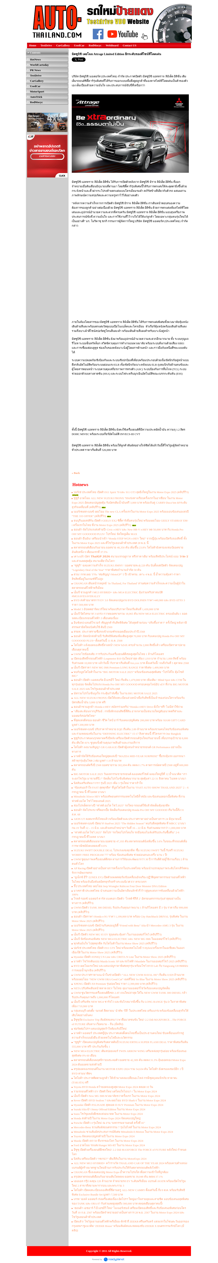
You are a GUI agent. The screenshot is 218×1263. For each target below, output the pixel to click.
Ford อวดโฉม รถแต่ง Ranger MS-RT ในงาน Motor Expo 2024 (109, 1145)
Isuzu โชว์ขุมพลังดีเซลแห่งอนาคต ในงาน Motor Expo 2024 (108, 1113)
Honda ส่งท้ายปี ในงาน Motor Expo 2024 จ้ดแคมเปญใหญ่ (107, 1118)
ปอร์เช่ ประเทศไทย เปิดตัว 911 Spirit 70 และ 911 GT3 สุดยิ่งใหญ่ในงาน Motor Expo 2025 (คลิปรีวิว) (131, 492)
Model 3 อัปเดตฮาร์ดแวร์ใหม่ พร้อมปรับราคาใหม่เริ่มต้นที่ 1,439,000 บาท (116, 609)
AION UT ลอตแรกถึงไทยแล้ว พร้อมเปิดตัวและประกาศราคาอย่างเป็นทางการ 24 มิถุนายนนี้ (127, 819)
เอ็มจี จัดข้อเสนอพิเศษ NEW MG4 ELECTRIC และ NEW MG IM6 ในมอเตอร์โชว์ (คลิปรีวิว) (127, 939)
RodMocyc (95, 45)
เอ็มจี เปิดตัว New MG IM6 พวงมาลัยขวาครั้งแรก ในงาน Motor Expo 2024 (117, 1095)
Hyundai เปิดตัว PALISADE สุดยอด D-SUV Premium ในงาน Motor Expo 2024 (118, 1104)
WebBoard (112, 45)
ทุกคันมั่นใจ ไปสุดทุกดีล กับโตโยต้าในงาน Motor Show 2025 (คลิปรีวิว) (115, 943)
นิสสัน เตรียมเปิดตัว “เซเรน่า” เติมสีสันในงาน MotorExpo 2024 (110, 1158)
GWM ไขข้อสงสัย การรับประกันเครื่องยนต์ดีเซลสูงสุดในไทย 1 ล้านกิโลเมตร (119, 654)
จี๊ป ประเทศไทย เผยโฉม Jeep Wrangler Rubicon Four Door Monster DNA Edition (120, 886)
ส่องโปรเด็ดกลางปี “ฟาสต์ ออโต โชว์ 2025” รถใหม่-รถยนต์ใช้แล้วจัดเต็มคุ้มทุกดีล (121, 805)
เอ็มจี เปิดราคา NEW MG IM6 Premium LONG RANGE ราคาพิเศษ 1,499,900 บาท (122, 667)
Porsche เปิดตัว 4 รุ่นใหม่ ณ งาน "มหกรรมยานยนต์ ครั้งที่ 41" (109, 1122)
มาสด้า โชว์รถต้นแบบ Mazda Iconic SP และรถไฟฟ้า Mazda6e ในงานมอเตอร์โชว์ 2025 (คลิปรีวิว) (130, 961)
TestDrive (46, 45)
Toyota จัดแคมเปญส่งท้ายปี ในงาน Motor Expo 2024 (104, 1136)
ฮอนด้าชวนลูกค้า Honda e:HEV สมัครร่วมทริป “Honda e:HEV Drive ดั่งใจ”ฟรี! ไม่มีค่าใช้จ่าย (128, 706)
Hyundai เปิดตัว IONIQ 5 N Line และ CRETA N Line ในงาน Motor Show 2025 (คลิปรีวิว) (125, 956)
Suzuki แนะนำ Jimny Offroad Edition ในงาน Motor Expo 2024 (109, 1109)
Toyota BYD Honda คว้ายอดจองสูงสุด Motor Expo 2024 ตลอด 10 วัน (113, 1087)
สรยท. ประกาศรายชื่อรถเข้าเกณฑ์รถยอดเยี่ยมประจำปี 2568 (109, 631)
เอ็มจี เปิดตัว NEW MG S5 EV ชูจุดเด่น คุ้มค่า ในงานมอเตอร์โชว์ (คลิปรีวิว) (118, 934)
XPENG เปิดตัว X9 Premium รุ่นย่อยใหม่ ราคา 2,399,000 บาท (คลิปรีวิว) (115, 983)
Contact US (129, 45)
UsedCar (79, 45)
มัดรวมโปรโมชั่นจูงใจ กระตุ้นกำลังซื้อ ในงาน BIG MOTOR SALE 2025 (115, 693)
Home (32, 45)
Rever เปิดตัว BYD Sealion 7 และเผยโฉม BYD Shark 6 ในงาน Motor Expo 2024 (120, 1100)
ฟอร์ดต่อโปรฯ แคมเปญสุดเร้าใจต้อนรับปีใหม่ (100, 1028)
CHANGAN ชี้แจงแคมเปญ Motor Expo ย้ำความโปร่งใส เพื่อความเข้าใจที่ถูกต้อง (121, 1172)
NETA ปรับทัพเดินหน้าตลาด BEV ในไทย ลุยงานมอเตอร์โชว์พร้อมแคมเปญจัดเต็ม (122, 988)
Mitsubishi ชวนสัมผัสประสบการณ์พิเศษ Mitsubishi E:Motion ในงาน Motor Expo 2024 (123, 1131)
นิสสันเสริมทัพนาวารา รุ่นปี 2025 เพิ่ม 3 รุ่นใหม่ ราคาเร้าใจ (108, 783)
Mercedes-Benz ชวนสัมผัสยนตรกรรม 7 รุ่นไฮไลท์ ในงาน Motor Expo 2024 (117, 1127)
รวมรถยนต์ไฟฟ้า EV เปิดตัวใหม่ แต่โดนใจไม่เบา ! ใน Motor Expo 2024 (115, 1091)
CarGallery (63, 45)
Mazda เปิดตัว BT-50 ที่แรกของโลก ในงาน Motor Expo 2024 (108, 1140)
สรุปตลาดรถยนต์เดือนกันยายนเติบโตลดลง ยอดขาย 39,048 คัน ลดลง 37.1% (118, 1176)
